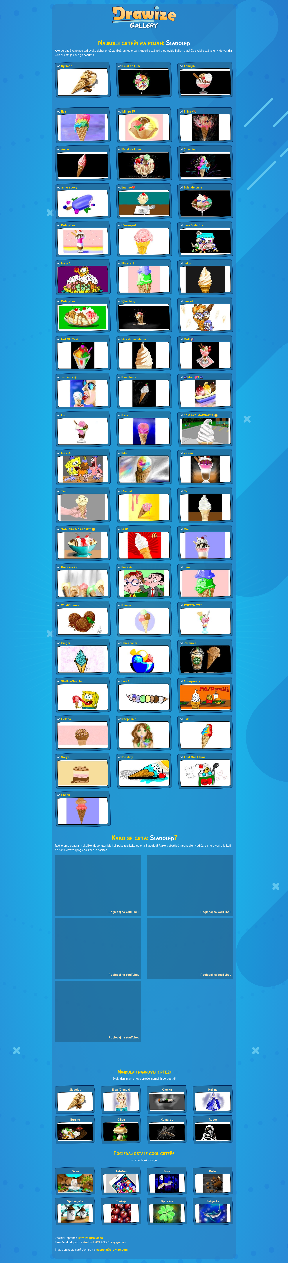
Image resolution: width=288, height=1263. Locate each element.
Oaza (75, 1171)
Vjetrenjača (75, 1201)
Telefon (121, 1171)
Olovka (167, 1089)
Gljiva (121, 1119)
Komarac (167, 1119)
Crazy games (116, 1242)
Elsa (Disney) (121, 1089)
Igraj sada (96, 1238)
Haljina (212, 1089)
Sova (166, 1171)
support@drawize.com (112, 1249)
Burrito (75, 1119)
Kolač (213, 1171)
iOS (97, 1242)
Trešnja (121, 1201)
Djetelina (167, 1201)
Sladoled (75, 1089)
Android (88, 1242)
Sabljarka (212, 1201)
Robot (213, 1119)
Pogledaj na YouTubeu (124, 912)
